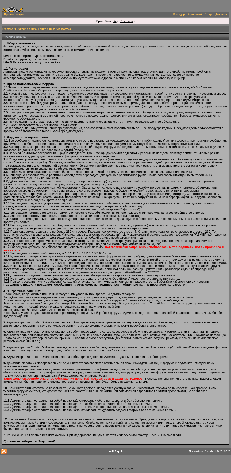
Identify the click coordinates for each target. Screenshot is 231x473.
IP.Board (109, 468)
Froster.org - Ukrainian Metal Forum (24, 29)
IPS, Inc (129, 468)
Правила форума (14, 14)
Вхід (115, 21)
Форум (100, 468)
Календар (179, 14)
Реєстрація (126, 21)
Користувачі (195, 14)
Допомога (221, 14)
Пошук (208, 14)
